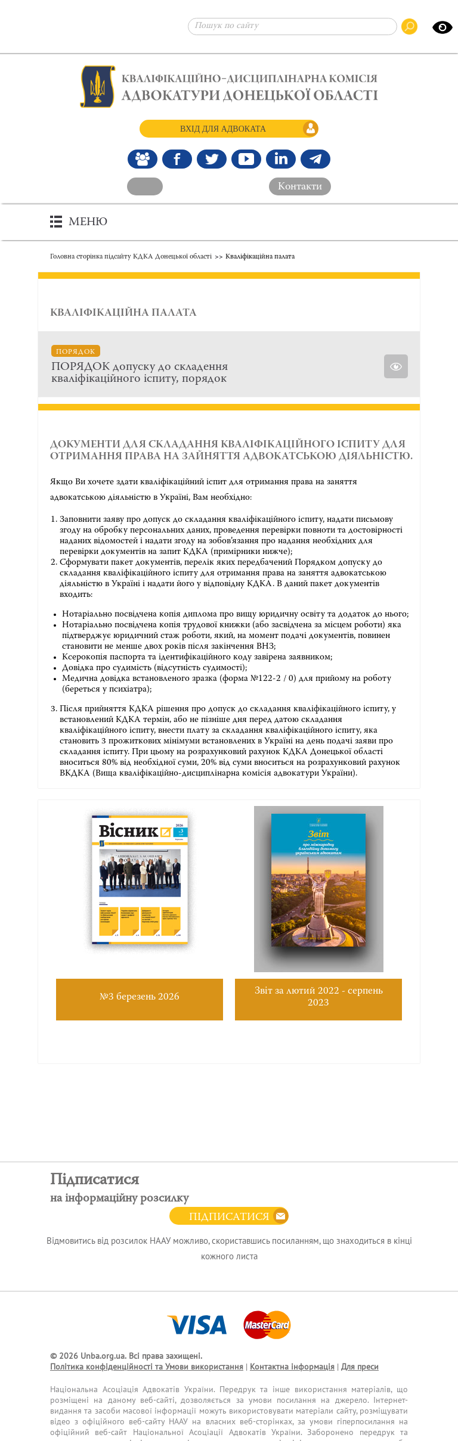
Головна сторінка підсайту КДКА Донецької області (131, 256)
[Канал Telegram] (315, 159)
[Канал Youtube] (246, 159)
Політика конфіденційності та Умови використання (146, 1367)
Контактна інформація (292, 1367)
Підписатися (229, 1217)
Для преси (360, 1367)
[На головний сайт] (145, 186)
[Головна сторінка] (229, 87)
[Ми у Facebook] (177, 159)
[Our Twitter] (212, 159)
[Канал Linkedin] (281, 159)
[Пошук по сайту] (292, 26)
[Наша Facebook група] (142, 159)
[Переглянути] (396, 366)
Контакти (300, 187)
